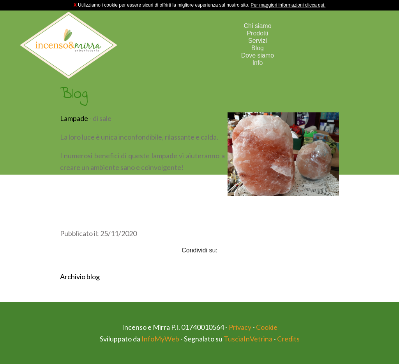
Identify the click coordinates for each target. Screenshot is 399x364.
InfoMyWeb (160, 338)
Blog (257, 48)
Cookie (266, 327)
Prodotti (257, 33)
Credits (288, 338)
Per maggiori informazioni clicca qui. (288, 5)
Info (257, 63)
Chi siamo (257, 26)
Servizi (257, 40)
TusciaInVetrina (248, 338)
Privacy (240, 327)
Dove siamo (257, 55)
